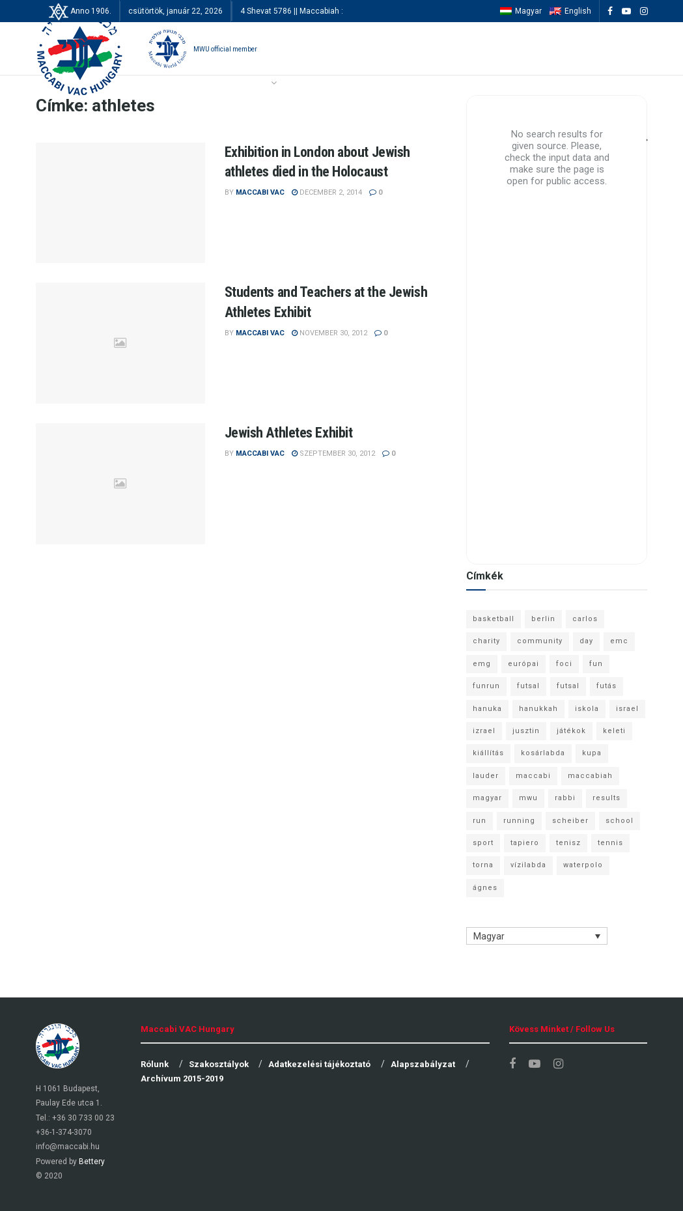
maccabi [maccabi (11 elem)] (533, 776)
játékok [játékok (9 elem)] (571, 731)
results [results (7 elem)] (606, 798)
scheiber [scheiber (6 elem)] (570, 820)
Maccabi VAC (260, 192)
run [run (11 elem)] (479, 820)
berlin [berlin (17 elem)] (543, 619)
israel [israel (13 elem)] (627, 708)
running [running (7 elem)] (519, 820)
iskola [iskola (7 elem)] (587, 708)
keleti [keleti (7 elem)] (614, 731)
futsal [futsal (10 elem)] (568, 686)
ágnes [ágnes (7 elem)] (485, 888)
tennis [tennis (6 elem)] (610, 843)
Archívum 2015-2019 (182, 1078)
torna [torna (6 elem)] (483, 865)
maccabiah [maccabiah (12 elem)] (590, 776)
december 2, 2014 (327, 192)
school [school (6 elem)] (620, 820)
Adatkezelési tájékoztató (319, 1064)
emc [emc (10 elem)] (619, 641)
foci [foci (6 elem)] (564, 664)
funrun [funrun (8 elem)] (486, 686)
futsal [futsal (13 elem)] (528, 686)
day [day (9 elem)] (586, 641)
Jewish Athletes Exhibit (289, 433)
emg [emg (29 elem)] (482, 664)
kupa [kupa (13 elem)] (592, 753)
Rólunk (155, 1064)
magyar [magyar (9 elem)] (487, 798)
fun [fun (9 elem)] (596, 664)
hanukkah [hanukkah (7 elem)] (538, 708)
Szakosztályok (219, 1064)
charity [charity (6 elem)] (486, 641)
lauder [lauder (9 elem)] (486, 776)
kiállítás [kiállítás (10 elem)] (488, 753)
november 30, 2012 (329, 333)
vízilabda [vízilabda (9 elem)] (528, 865)
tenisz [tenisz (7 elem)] (568, 843)
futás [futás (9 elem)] (606, 686)
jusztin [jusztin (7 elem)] (526, 731)
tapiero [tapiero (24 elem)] (524, 843)
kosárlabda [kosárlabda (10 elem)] (543, 753)
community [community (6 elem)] (540, 641)
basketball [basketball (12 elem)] (493, 619)
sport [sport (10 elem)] (483, 843)
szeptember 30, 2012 (333, 453)
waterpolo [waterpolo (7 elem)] (583, 865)
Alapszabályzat (423, 1064)
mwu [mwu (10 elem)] (528, 798)
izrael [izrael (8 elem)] (484, 731)
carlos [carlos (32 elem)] (585, 619)
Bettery (92, 1161)
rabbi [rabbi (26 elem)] (565, 798)
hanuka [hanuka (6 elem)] (487, 708)
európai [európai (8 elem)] (523, 664)
